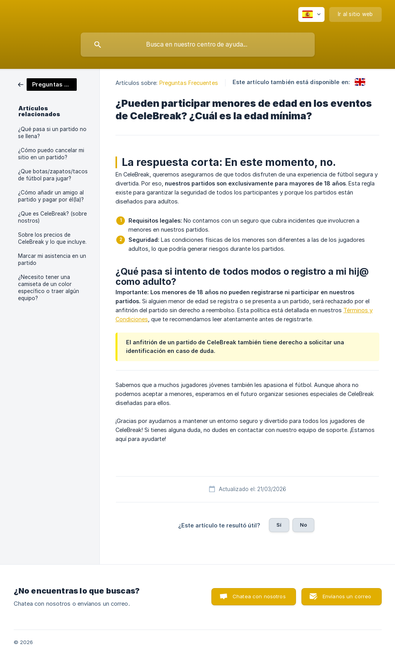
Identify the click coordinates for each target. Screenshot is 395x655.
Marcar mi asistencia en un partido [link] (52, 259)
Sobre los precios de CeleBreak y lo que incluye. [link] (52, 238)
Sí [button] (278, 525)
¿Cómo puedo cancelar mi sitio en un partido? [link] (51, 153)
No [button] (303, 525)
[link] (47, 84)
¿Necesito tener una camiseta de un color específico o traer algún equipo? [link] (48, 287)
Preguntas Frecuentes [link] (188, 82)
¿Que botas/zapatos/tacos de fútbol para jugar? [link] (53, 175)
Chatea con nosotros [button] (259, 596)
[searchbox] (198, 44)
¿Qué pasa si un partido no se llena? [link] (52, 132)
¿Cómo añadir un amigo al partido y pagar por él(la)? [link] (51, 196)
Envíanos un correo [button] (347, 596)
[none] (311, 14)
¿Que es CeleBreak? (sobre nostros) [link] (52, 217)
